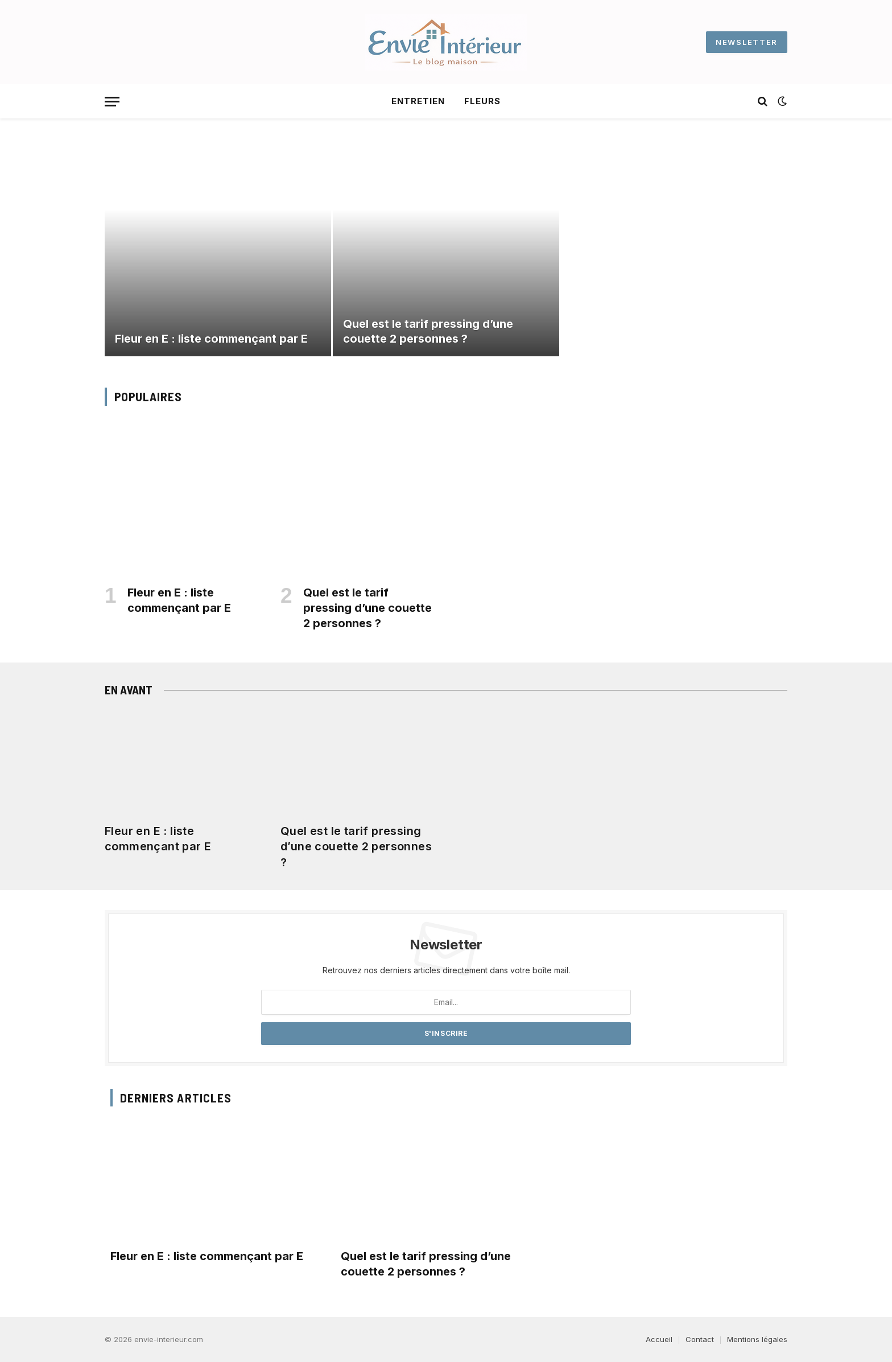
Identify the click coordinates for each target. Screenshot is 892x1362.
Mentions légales (757, 1339)
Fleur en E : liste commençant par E (211, 338)
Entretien (418, 101)
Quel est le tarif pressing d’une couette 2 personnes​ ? (428, 331)
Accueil (659, 1339)
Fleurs (482, 101)
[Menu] (112, 101)
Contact (699, 1339)
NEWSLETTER (747, 42)
